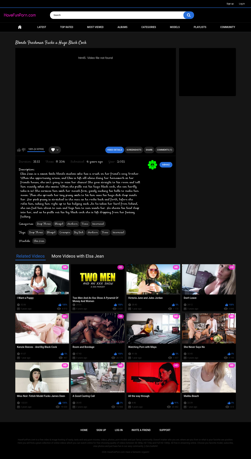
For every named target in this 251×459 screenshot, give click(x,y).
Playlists (200, 27)
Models (175, 27)
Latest (41, 27)
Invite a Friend (141, 430)
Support (164, 430)
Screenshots (133, 150)
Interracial (98, 223)
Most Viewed (95, 27)
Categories (148, 27)
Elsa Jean (39, 241)
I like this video (19, 150)
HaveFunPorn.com (116, 452)
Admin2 (166, 164)
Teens (85, 223)
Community (227, 27)
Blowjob (59, 223)
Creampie (65, 232)
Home (19, 27)
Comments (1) (164, 150)
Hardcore (72, 223)
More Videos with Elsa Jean (77, 256)
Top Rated (66, 27)
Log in (242, 3)
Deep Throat (44, 223)
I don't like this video (23, 150)
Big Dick (78, 232)
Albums (123, 27)
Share (149, 150)
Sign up (230, 3)
